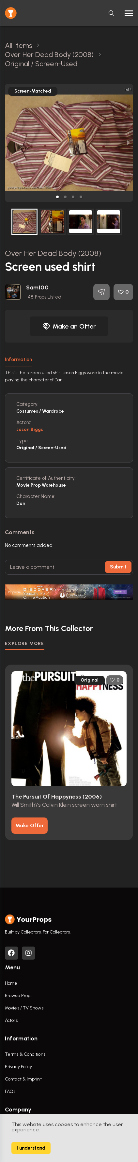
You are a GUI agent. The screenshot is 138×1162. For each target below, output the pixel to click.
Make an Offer (69, 326)
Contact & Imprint (23, 1079)
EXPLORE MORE (24, 643)
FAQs (10, 1091)
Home (11, 983)
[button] (57, 197)
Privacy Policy (18, 1066)
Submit (118, 567)
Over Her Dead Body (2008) (53, 253)
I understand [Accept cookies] (31, 1148)
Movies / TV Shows (24, 1008)
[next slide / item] (128, 142)
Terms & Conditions (25, 1054)
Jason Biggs (29, 429)
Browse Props (18, 995)
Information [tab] (18, 359)
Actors (11, 1020)
